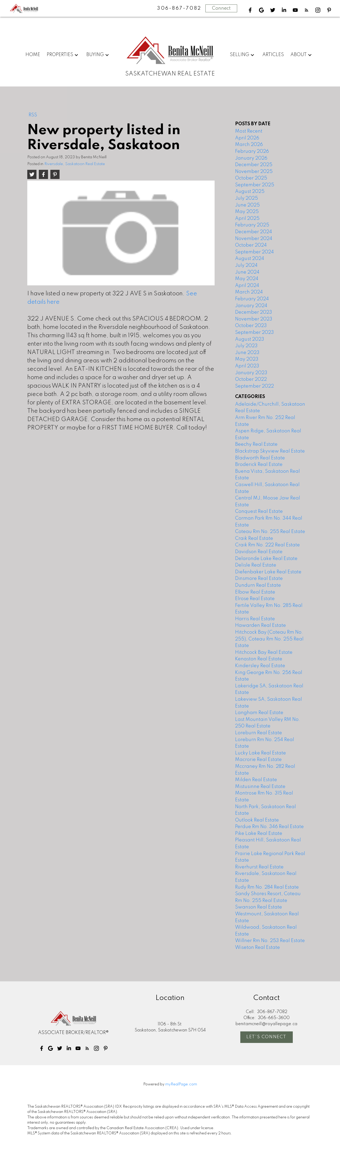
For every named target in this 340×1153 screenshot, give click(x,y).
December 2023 (253, 312)
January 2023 (251, 373)
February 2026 (252, 151)
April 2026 (247, 138)
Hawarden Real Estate (260, 625)
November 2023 (253, 319)
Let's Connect (266, 1037)
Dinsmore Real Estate (259, 578)
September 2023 (254, 332)
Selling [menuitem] (239, 54)
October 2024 (251, 245)
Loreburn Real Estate (258, 733)
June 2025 (247, 205)
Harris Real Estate (255, 619)
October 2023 (251, 325)
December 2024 (253, 232)
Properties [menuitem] (60, 54)
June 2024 (247, 272)
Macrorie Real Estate (258, 759)
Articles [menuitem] (273, 54)
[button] (250, 10)
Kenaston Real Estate (258, 659)
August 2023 (249, 339)
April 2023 (247, 366)
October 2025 (251, 178)
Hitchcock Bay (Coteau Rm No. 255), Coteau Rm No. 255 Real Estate (269, 639)
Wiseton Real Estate (257, 947)
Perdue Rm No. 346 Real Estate (269, 826)
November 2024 (253, 238)
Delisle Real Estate (255, 565)
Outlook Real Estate (257, 820)
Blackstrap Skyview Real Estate (270, 451)
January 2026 (251, 158)
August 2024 (249, 258)
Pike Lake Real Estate (258, 833)
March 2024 (249, 292)
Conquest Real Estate (259, 511)
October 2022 (251, 379)
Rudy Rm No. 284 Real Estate (267, 887)
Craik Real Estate (254, 538)
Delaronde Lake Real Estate (266, 558)
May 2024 (246, 278)
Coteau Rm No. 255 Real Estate (270, 531)
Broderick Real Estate (259, 464)
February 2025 (252, 225)
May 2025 (247, 211)
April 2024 (247, 285)
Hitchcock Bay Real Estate (264, 652)
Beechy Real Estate (256, 444)
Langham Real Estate (259, 712)
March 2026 (249, 144)
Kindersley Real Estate (260, 665)
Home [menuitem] (32, 54)
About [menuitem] (298, 54)
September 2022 (254, 386)
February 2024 (252, 299)
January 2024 (251, 305)
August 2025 (249, 191)
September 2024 (254, 252)
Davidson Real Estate (259, 552)
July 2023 (246, 346)
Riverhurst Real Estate (259, 867)
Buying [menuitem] (95, 54)
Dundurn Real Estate (258, 585)
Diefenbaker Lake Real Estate (268, 572)
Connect (221, 8)
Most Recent (248, 131)
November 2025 (254, 171)
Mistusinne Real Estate (260, 786)
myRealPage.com (181, 1084)
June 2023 (247, 352)
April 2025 (247, 218)
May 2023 (246, 359)
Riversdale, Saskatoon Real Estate (74, 164)
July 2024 (246, 265)
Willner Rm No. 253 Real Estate (270, 940)
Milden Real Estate (256, 779)
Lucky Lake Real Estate (260, 753)
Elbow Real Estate (255, 592)
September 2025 (254, 185)
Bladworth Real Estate (260, 458)
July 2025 (246, 198)
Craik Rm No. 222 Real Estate (267, 545)
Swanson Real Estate (258, 907)
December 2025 (253, 164)
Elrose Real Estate (255, 598)
